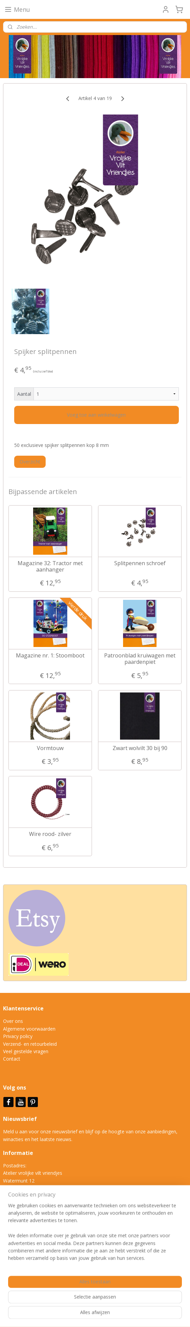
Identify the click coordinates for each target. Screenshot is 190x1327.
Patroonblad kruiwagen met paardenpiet (139, 658)
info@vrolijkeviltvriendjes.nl (39, 1210)
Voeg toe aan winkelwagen (96, 415)
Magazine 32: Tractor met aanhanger (50, 566)
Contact (11, 1059)
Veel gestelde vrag (23, 1051)
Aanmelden (20, 1268)
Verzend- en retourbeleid (30, 1044)
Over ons (13, 1021)
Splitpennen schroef (140, 563)
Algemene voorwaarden (29, 1029)
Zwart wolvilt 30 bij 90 (140, 748)
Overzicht (30, 461)
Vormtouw (50, 748)
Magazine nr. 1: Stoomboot (50, 655)
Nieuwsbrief (20, 1119)
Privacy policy (17, 1036)
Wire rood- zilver (50, 834)
